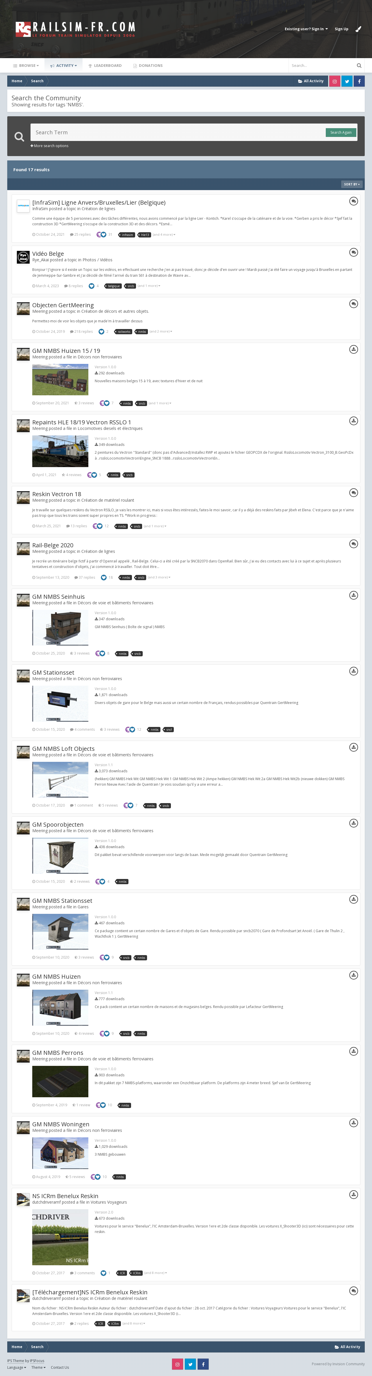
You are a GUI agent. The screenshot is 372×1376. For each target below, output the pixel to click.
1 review (81, 1104)
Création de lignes (98, 208)
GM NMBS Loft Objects (63, 749)
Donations (150, 65)
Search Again (341, 132)
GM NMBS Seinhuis (58, 597)
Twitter (347, 81)
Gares (83, 906)
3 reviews (84, 403)
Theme (38, 1367)
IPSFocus (37, 1360)
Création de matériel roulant (107, 500)
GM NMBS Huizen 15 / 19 (66, 351)
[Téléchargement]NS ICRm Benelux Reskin (90, 1292)
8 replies (73, 285)
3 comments (82, 1272)
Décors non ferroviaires (100, 357)
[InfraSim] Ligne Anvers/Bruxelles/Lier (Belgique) (99, 202)
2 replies (79, 1323)
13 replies (76, 525)
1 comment (81, 805)
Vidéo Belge (48, 254)
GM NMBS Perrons (57, 1053)
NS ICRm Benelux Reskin (65, 1196)
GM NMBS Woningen (61, 1124)
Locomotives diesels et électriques (110, 428)
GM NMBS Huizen (56, 976)
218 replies (81, 331)
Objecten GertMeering (63, 305)
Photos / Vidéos (97, 259)
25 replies (80, 234)
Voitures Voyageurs (109, 1202)
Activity (66, 65)
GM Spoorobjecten (58, 824)
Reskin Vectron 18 (56, 494)
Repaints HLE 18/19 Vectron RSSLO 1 (81, 422)
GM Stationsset (53, 672)
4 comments (82, 729)
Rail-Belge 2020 (52, 545)
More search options (49, 145)
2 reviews (80, 881)
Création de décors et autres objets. (115, 311)
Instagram (334, 81)
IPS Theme (15, 1360)
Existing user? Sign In (306, 28)
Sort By (352, 184)
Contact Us (60, 1367)
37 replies (84, 577)
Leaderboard (107, 65)
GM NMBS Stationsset (62, 901)
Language (16, 1367)
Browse (28, 65)
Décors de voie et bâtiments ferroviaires (115, 602)
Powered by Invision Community (338, 1363)
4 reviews (71, 474)
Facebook (359, 81)
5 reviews (108, 805)
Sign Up (341, 28)
